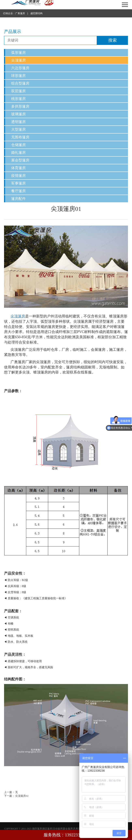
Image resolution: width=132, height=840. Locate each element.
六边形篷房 (20, 68)
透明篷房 (18, 122)
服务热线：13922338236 (66, 835)
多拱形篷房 (20, 106)
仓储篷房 (18, 145)
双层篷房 (18, 91)
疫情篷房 (18, 176)
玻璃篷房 (18, 114)
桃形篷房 (18, 99)
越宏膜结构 (36, 13)
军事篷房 (18, 183)
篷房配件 (18, 199)
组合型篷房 (20, 83)
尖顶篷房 (18, 60)
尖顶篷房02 (21, 795)
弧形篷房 (18, 53)
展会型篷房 (20, 160)
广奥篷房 (20, 13)
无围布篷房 (20, 137)
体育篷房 (18, 168)
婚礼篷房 (18, 153)
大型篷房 (18, 129)
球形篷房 (18, 76)
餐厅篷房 (18, 191)
